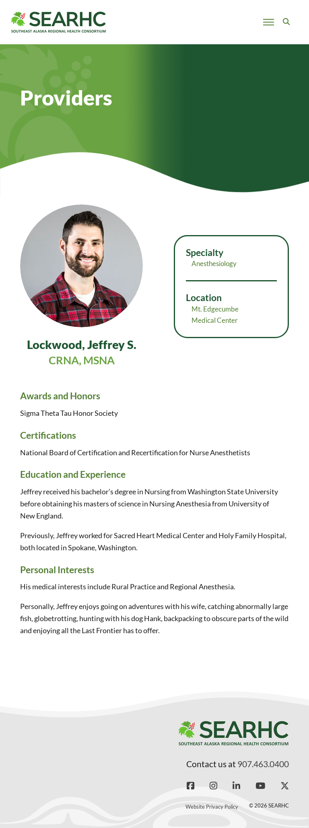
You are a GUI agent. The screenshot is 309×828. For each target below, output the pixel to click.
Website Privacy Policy (211, 806)
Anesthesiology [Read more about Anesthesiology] (214, 263)
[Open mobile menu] (268, 22)
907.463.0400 (263, 764)
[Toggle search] (286, 22)
